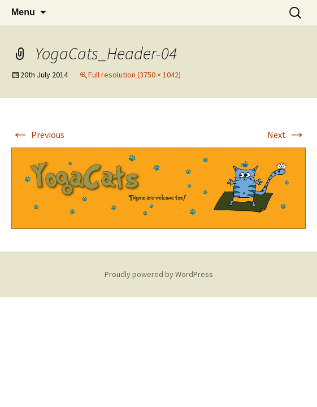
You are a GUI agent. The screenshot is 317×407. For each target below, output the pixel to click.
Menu (23, 12)
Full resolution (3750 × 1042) (134, 75)
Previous (37, 134)
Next (286, 134)
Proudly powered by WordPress (159, 274)
